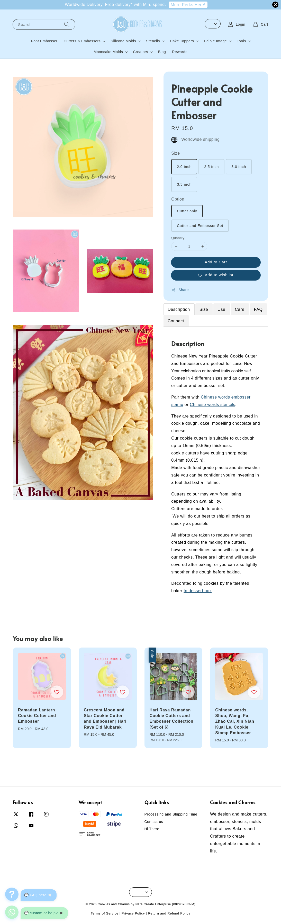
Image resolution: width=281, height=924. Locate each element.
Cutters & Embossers (82, 41)
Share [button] (180, 290)
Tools (241, 41)
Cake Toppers (182, 41)
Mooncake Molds (108, 52)
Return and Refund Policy (169, 913)
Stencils (153, 41)
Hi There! (152, 829)
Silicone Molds (123, 41)
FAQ (258, 309)
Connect (176, 321)
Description (179, 309)
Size (175, 153)
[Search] (67, 24)
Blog (162, 52)
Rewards (179, 52)
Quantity (178, 238)
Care (239, 309)
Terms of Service (105, 913)
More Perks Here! (188, 5)
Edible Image (215, 41)
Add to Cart (216, 262)
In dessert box (198, 591)
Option (177, 199)
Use (221, 309)
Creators (140, 52)
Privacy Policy (133, 913)
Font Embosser (44, 41)
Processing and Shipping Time (170, 814)
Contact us (153, 822)
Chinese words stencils (212, 404)
